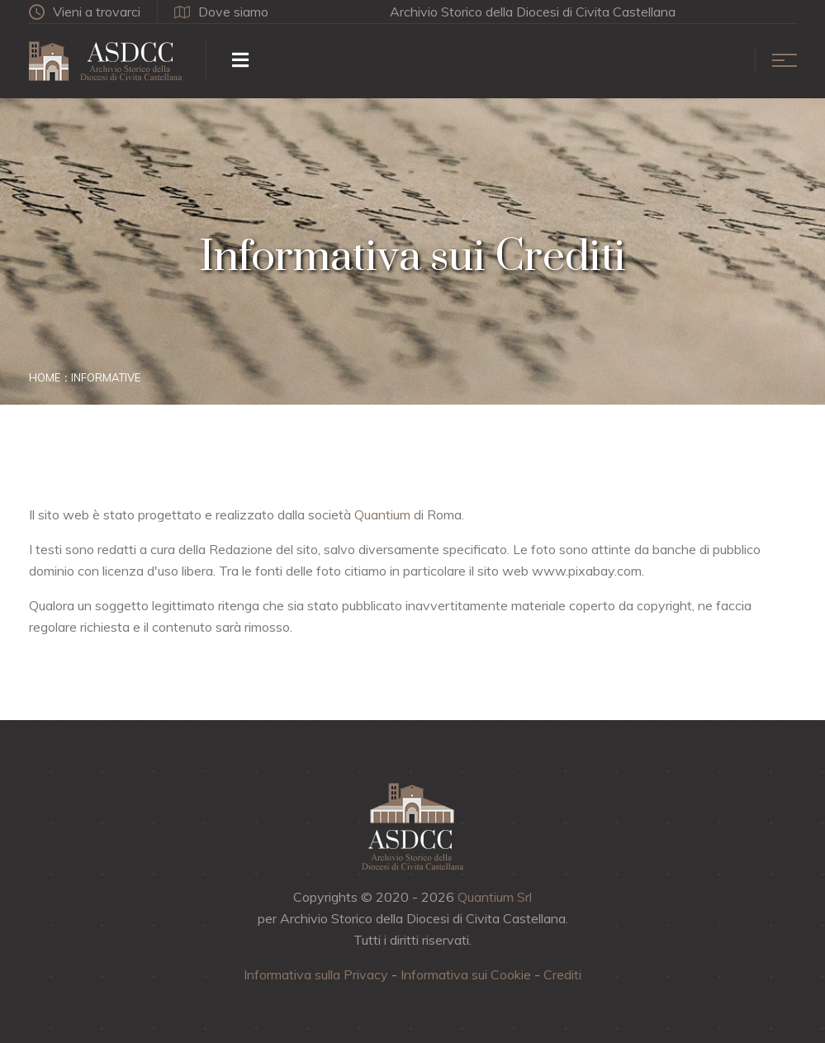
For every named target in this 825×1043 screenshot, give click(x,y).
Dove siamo (221, 11)
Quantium (382, 514)
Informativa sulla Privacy (316, 974)
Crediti (562, 974)
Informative (105, 377)
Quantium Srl (495, 897)
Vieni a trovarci (84, 11)
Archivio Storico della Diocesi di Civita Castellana (533, 11)
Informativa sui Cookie (466, 974)
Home (44, 377)
